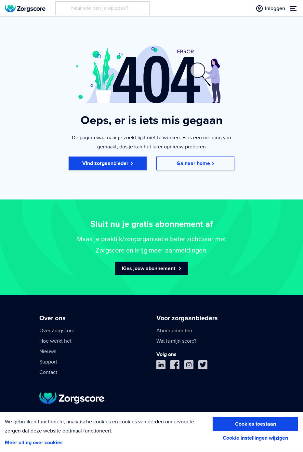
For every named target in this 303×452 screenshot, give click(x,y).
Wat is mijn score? (176, 341)
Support (48, 362)
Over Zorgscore (56, 330)
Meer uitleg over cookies (34, 442)
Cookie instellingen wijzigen (255, 438)
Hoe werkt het (55, 341)
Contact (48, 372)
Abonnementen (174, 330)
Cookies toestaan (255, 424)
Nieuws (47, 351)
